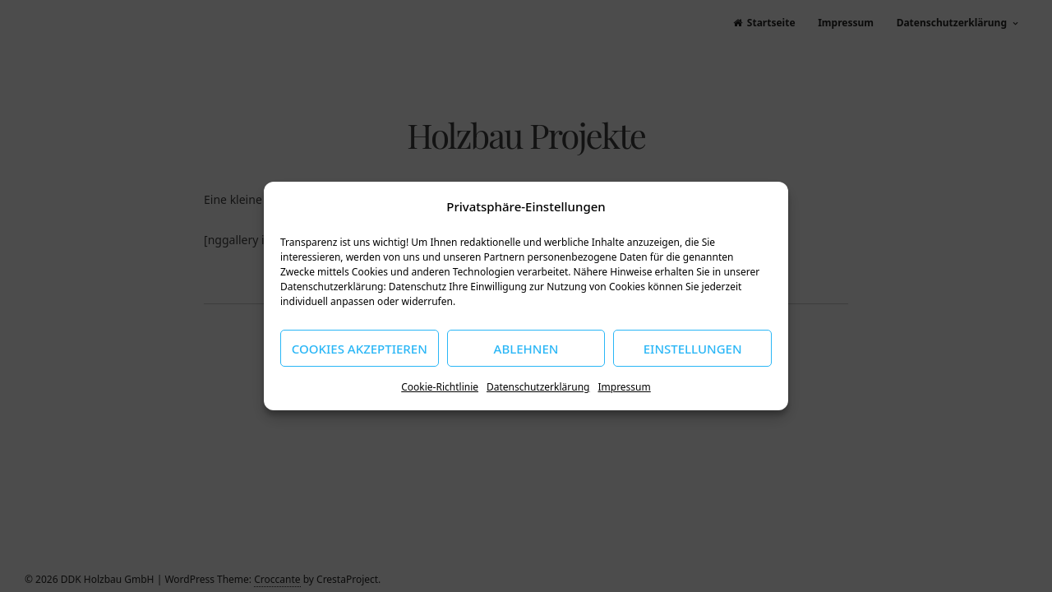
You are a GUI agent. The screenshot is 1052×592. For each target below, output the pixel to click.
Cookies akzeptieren (359, 348)
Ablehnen (526, 348)
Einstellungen (693, 348)
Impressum (624, 387)
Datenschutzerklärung (538, 387)
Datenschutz (417, 287)
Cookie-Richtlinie (439, 387)
